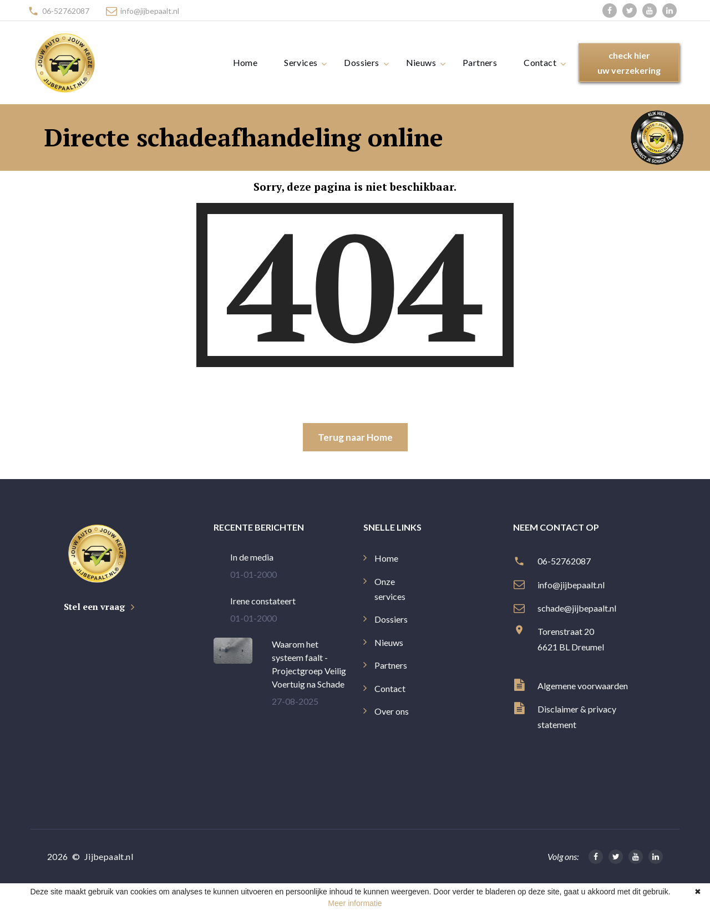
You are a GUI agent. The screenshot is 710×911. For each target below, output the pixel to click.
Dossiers (361, 62)
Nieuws (421, 62)
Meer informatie (355, 903)
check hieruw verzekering (629, 62)
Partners (480, 62)
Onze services (389, 589)
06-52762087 (65, 11)
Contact (540, 62)
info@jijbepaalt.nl (149, 11)
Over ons (391, 711)
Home (245, 62)
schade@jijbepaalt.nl (577, 608)
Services (300, 62)
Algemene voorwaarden (582, 685)
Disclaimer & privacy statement (576, 716)
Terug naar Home (355, 437)
